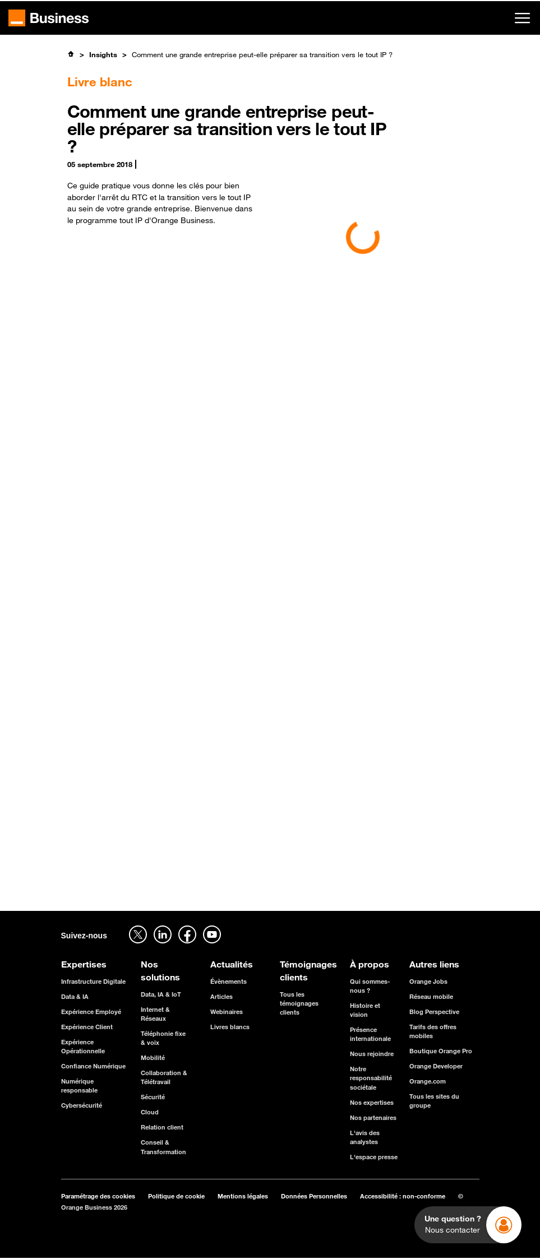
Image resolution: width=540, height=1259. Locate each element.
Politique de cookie (176, 1196)
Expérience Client (87, 1026)
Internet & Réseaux (155, 1013)
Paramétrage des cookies (98, 1196)
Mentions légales (243, 1196)
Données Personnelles (314, 1196)
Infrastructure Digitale (93, 981)
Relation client (162, 1127)
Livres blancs (230, 1026)
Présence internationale (370, 1034)
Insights (103, 54)
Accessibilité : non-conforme (402, 1196)
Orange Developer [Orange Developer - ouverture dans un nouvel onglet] (436, 1066)
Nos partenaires (373, 1117)
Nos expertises (372, 1102)
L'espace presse (374, 1156)
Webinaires (226, 1011)
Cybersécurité (81, 1105)
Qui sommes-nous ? (370, 985)
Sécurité (153, 1097)
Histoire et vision (365, 1010)
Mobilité (153, 1057)
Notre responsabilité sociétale (371, 1077)
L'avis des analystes (365, 1137)
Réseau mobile (431, 996)
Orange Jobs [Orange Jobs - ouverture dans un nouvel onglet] (428, 981)
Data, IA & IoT (161, 994)
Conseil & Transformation (163, 1146)
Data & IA (75, 996)
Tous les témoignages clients (299, 1003)
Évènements (228, 981)
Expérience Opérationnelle (83, 1046)
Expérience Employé (91, 1011)
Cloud (150, 1112)
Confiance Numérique (93, 1066)
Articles (221, 996)
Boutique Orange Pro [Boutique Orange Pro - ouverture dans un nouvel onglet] (440, 1051)
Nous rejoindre (372, 1053)
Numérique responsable (79, 1085)
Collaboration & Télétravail (164, 1077)
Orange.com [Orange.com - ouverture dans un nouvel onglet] (427, 1081)
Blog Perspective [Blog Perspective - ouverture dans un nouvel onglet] (434, 1011)
